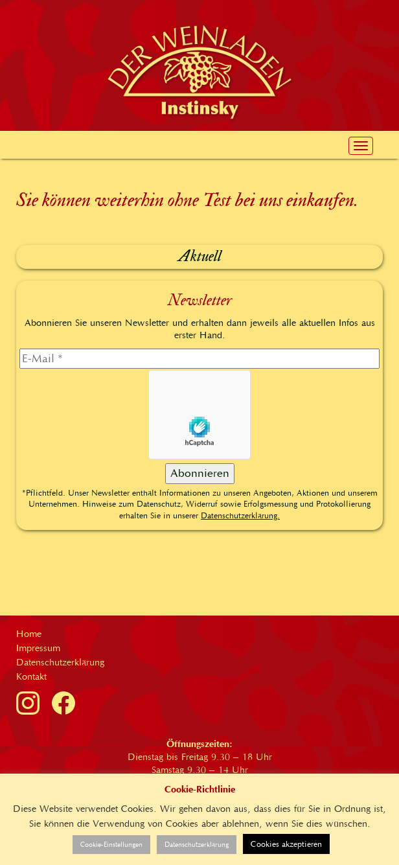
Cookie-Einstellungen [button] (111, 844)
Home (28, 634)
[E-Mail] (199, 359)
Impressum (38, 648)
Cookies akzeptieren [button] (286, 844)
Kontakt (31, 676)
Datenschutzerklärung (60, 662)
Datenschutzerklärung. (240, 515)
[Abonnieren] (199, 473)
